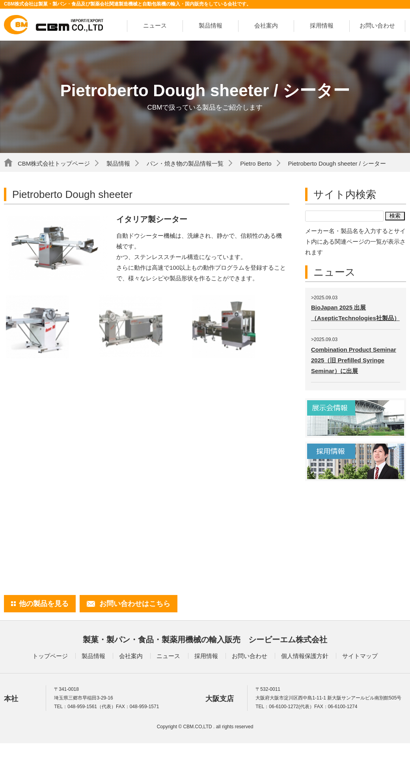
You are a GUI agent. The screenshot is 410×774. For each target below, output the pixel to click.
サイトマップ (360, 656)
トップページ (50, 656)
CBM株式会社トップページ (54, 163)
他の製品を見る (44, 604)
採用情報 (322, 25)
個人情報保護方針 (304, 656)
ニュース (155, 25)
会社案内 (266, 25)
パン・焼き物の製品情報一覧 (185, 163)
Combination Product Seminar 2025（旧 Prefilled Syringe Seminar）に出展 (353, 360)
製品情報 (210, 25)
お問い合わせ (377, 25)
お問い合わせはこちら (134, 604)
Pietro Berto (255, 163)
